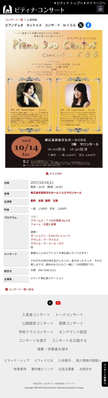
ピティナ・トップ (16, 360)
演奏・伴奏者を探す (52, 348)
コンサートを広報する (69, 340)
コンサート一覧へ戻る (19, 289)
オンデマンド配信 (73, 331)
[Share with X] (81, 25)
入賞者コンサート (36, 314)
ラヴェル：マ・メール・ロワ (47, 243)
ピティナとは (43, 360)
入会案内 (64, 360)
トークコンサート (69, 314)
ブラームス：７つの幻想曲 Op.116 (50, 220)
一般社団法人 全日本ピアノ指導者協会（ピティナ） (54, 383)
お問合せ (85, 369)
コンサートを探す (33, 340)
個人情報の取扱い (88, 360)
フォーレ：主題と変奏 (43, 224)
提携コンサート (71, 323)
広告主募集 (66, 369)
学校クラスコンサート (36, 331)
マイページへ (94, 2)
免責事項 (20, 369)
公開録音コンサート (38, 323)
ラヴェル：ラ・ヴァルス (45, 239)
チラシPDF (54, 173)
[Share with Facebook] (88, 25)
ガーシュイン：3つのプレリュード (50, 236)
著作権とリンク (42, 369)
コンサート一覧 (14, 20)
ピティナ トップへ (69, 2)
